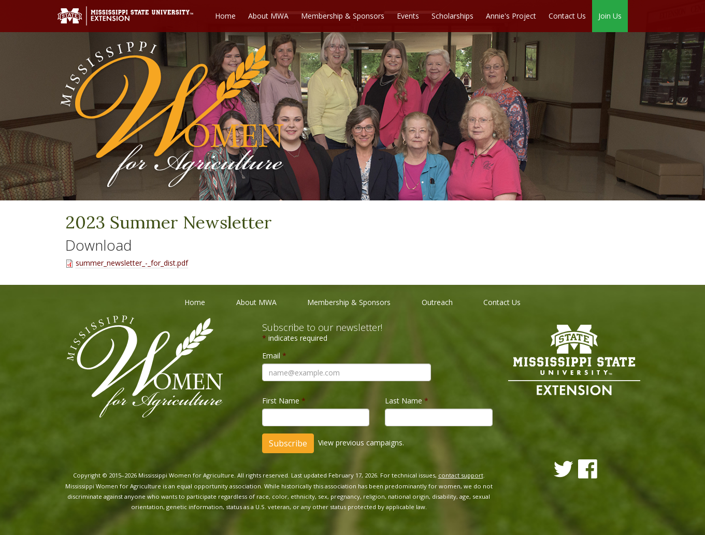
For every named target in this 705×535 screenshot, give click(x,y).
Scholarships (452, 16)
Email (274, 355)
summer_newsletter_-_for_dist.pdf (132, 263)
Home (225, 16)
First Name (284, 401)
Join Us (610, 16)
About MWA (268, 16)
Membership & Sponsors (342, 16)
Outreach (437, 302)
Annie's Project (511, 16)
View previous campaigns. (361, 442)
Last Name (406, 401)
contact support (460, 475)
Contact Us (567, 16)
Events (408, 16)
